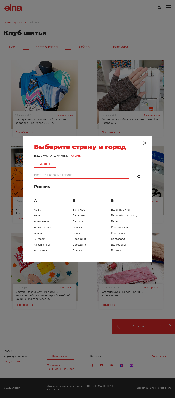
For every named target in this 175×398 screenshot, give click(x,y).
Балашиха (79, 215)
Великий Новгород (124, 215)
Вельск (115, 221)
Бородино (79, 244)
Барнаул (78, 221)
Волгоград (118, 238)
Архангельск (42, 244)
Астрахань (40, 250)
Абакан (38, 209)
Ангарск (39, 238)
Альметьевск (42, 227)
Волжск (116, 250)
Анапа (38, 233)
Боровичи (79, 238)
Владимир (118, 233)
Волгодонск (118, 244)
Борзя (76, 233)
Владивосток (119, 227)
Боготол (78, 227)
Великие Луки (120, 209)
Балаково (79, 209)
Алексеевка (41, 221)
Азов (37, 215)
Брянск (77, 250)
